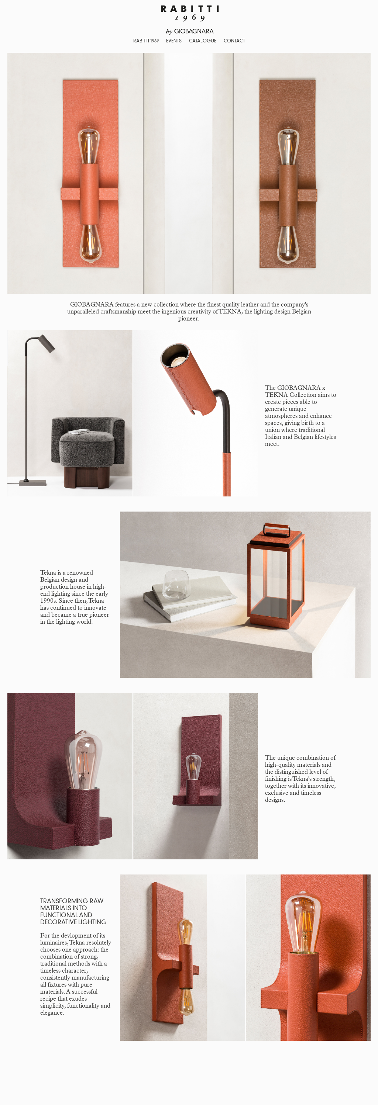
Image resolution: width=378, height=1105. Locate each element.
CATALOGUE (202, 41)
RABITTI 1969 (146, 41)
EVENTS (174, 41)
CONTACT (234, 41)
